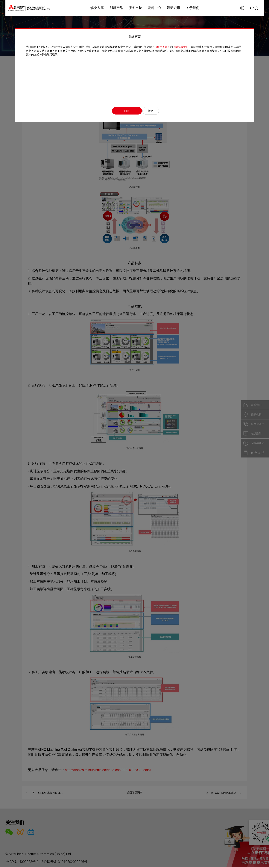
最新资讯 (173, 8)
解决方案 (97, 8)
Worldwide (242, 8)
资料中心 (154, 8)
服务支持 (135, 8)
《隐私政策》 (181, 46)
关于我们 (192, 8)
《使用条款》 (162, 46)
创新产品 (116, 8)
